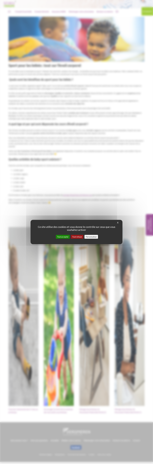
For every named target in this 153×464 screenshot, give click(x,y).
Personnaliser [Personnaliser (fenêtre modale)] (91, 237)
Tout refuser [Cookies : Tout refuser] (77, 237)
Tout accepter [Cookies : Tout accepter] (63, 237)
